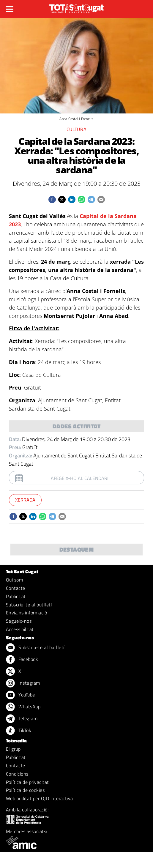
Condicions (17, 773)
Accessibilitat (20, 629)
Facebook (22, 660)
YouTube (20, 695)
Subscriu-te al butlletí (29, 604)
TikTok (18, 731)
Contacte (15, 588)
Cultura (76, 129)
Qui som (14, 579)
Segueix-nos (18, 620)
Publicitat (16, 596)
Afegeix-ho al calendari (79, 478)
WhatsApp (23, 707)
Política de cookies (25, 790)
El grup (13, 748)
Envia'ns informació (26, 612)
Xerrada (25, 499)
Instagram (23, 683)
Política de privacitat (27, 782)
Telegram (21, 719)
